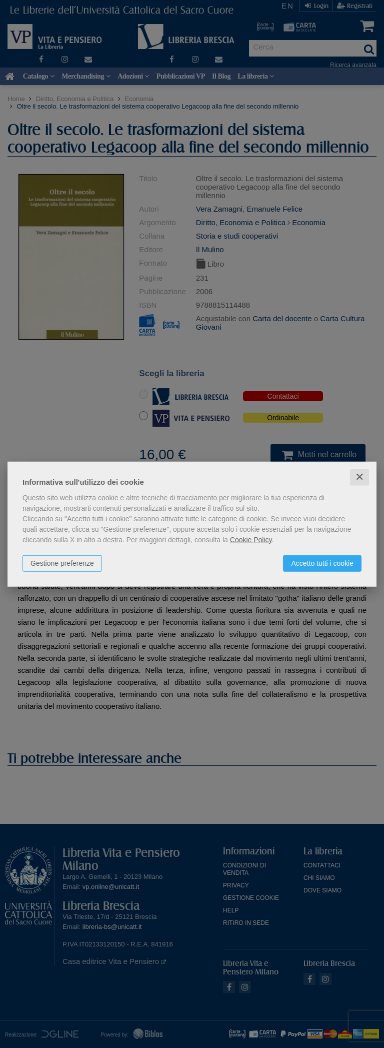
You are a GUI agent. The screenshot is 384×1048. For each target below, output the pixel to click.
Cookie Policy (251, 540)
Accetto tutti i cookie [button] (322, 563)
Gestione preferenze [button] (62, 563)
